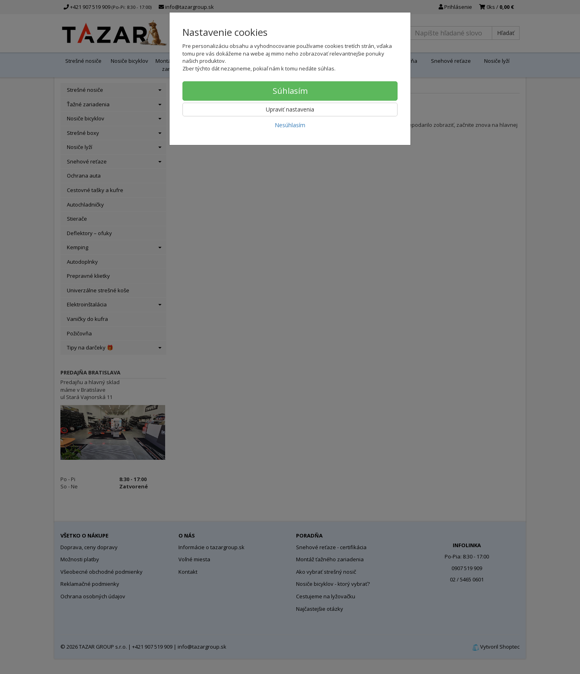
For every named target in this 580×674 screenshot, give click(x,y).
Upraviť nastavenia (290, 109)
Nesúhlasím (290, 125)
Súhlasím (290, 90)
